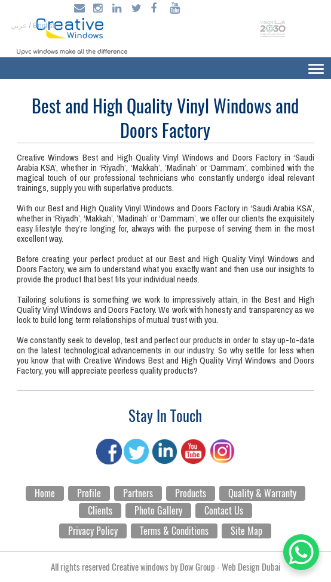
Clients (100, 510)
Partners (138, 493)
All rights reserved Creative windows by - (165, 567)
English (44, 25)
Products (190, 493)
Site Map (246, 531)
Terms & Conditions (174, 531)
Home (45, 493)
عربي (19, 25)
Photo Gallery (158, 510)
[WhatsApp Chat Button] (301, 552)
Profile (89, 493)
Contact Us (223, 510)
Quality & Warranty (262, 493)
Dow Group (197, 567)
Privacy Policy (93, 531)
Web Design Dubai (251, 567)
